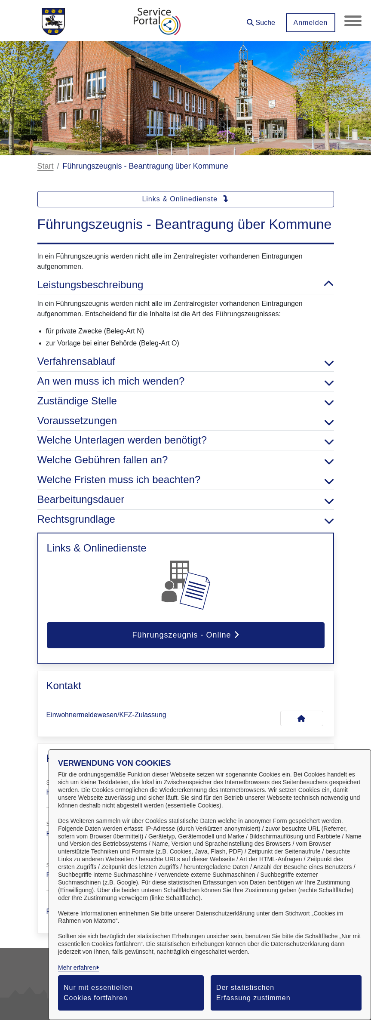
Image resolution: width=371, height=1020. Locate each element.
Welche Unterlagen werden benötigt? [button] (185, 440)
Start (45, 166)
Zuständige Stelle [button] (185, 401)
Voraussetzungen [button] (185, 421)
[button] (260, 19)
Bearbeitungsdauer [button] (185, 499)
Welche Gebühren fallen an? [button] (185, 460)
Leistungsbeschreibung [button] (185, 285)
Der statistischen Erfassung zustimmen (253, 993)
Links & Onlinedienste (185, 199)
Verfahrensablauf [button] (185, 361)
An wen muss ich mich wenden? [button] (185, 381)
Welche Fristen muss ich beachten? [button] (185, 480)
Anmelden (310, 22)
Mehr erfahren (77, 967)
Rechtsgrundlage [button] (185, 519)
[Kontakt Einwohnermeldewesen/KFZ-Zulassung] (301, 718)
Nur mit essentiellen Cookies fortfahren (98, 993)
